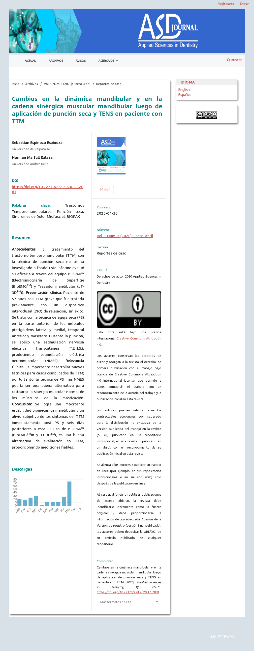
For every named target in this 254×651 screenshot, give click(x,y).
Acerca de (106, 60)
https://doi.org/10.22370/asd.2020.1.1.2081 (128, 592)
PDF (107, 189)
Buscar (234, 60)
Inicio (15, 83)
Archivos (56, 60)
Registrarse (226, 3)
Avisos (81, 60)
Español (184, 95)
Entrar (244, 3)
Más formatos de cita (115, 602)
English (184, 90)
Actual (30, 60)
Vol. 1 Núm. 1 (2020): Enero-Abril (67, 83)
